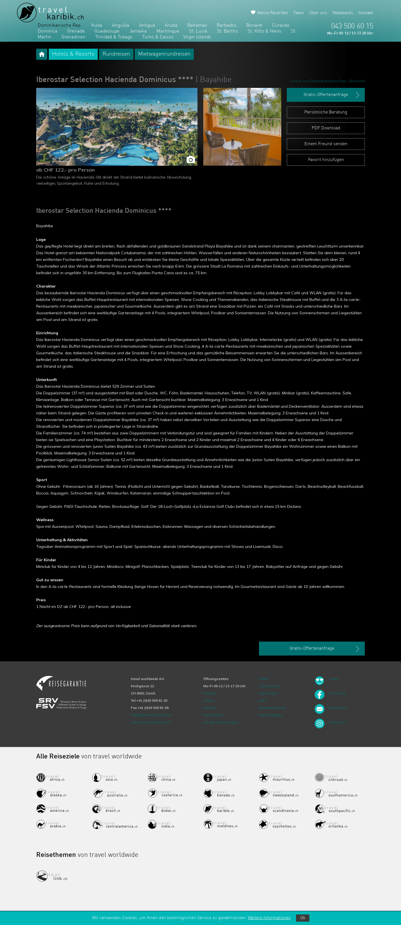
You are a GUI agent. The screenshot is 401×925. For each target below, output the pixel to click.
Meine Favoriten (272, 13)
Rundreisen (116, 54)
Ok (302, 918)
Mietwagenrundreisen (164, 54)
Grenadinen (73, 37)
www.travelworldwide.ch (151, 722)
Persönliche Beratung (325, 112)
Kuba (96, 25)
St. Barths (227, 31)
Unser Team (213, 715)
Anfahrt (209, 708)
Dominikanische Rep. (60, 25)
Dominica (47, 31)
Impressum (268, 693)
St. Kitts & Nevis (264, 31)
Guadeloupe (106, 31)
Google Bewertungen (220, 722)
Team (298, 13)
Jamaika (138, 31)
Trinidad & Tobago (114, 37)
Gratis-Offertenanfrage (332, 95)
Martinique (168, 31)
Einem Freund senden (326, 144)
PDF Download (326, 128)
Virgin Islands (197, 37)
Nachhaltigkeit (270, 715)
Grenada (76, 31)
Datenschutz (269, 686)
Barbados (226, 25)
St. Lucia (198, 31)
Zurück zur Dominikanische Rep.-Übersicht (327, 80)
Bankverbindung (272, 708)
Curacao (281, 25)
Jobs (262, 700)
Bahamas (197, 25)
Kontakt (365, 13)
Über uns (318, 13)
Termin (208, 700)
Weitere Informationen (269, 918)
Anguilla (120, 25)
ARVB (263, 679)
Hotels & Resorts (73, 54)
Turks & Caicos (157, 37)
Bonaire (254, 25)
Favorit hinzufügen (326, 160)
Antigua (147, 25)
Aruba (171, 25)
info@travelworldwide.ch (151, 715)
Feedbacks (342, 13)
